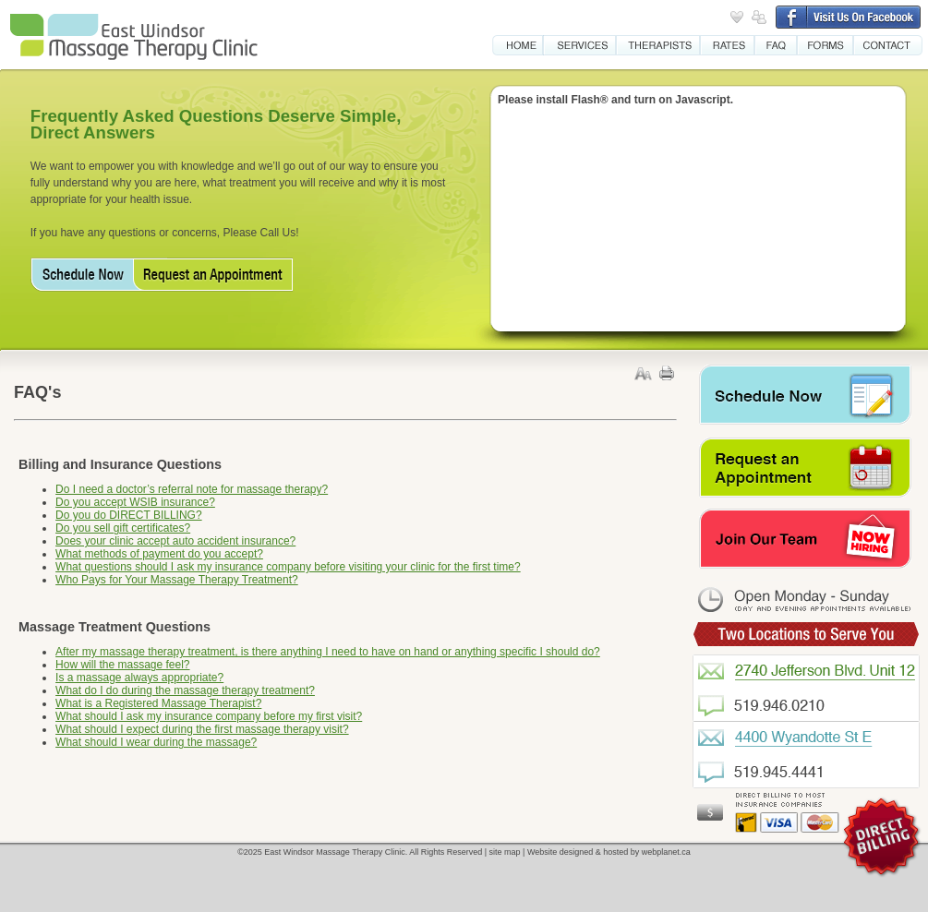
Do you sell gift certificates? (122, 528)
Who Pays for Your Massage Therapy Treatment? (176, 579)
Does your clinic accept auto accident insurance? (175, 540)
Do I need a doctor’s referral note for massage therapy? (191, 489)
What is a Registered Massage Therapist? (158, 703)
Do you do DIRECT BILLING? (128, 515)
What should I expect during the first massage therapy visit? (202, 729)
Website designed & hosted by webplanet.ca (609, 852)
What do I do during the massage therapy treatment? (185, 690)
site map (505, 852)
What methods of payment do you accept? (159, 553)
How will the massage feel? (122, 664)
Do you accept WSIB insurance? (135, 502)
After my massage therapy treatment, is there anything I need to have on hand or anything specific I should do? (327, 651)
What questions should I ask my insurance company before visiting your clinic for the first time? (288, 566)
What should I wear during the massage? (156, 742)
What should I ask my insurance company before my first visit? (208, 716)
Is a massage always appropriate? (139, 677)
